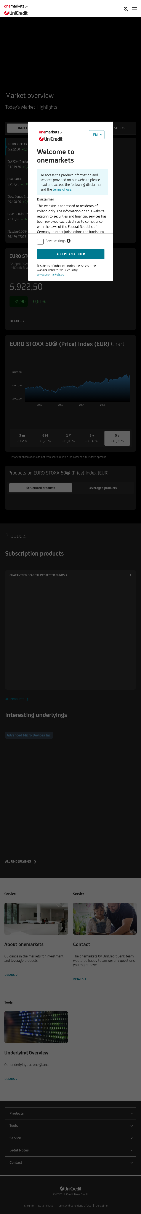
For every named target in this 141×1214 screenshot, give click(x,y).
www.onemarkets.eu (50, 274)
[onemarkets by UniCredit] (17, 8)
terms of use (62, 189)
